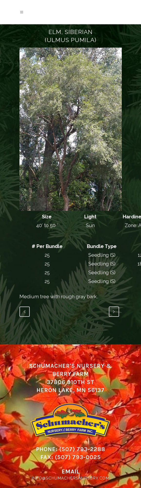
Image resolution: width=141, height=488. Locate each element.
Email (71, 471)
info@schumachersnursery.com (70, 478)
